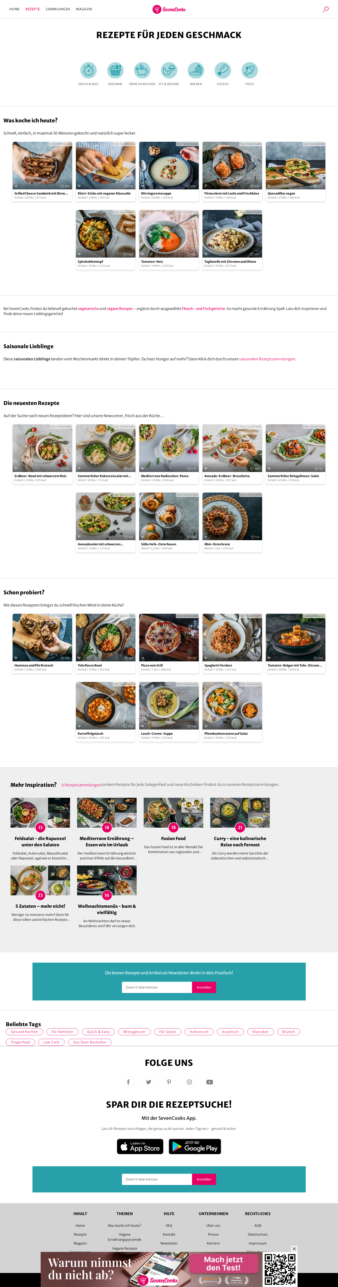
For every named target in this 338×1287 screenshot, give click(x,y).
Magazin (84, 9)
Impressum (258, 1243)
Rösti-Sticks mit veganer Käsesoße (104, 193)
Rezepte (32, 9)
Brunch (288, 1032)
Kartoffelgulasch (90, 734)
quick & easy (98, 1032)
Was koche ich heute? (124, 1225)
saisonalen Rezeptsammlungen (267, 359)
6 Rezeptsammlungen (81, 785)
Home (14, 9)
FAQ (169, 1225)
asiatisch (230, 1032)
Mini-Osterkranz (217, 544)
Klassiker (261, 1032)
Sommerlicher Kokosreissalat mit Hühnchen (103, 476)
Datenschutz (258, 1234)
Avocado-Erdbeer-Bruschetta (227, 476)
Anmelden (204, 987)
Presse (213, 1234)
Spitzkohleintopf (90, 262)
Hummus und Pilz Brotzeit (33, 665)
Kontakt (169, 1234)
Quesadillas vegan (281, 193)
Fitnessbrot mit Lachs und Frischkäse (231, 193)
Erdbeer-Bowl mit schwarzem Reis (40, 476)
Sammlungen (58, 9)
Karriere (213, 1243)
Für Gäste (167, 1032)
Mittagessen (134, 1032)
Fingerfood (20, 1042)
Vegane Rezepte (124, 1248)
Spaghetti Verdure (218, 665)
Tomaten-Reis (152, 262)
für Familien (62, 1032)
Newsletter (169, 1243)
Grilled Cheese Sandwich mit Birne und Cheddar (39, 193)
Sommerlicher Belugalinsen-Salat (293, 476)
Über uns (213, 1225)
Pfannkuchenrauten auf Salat (226, 734)
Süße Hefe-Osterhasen (158, 544)
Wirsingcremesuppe (156, 193)
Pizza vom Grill (152, 665)
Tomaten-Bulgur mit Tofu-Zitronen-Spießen (295, 665)
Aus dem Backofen (89, 1042)
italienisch (199, 1032)
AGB (257, 1225)
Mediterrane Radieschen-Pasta (165, 476)
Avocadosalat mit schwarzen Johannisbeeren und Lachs (99, 544)
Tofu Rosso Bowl (90, 665)
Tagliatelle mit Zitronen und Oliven (230, 262)
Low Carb (51, 1042)
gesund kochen (24, 1032)
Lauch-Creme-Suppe (157, 734)
